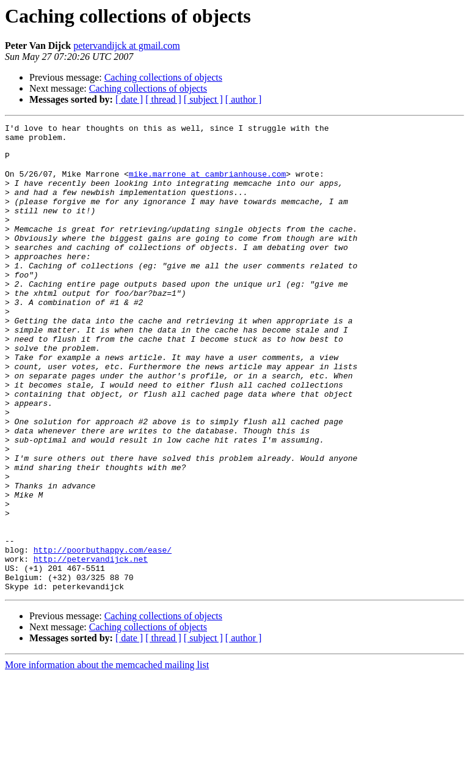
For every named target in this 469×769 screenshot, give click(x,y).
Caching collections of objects (163, 77)
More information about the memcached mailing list (107, 758)
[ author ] (243, 99)
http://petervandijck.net (91, 646)
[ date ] (129, 99)
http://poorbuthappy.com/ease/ (103, 635)
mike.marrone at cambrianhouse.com (207, 184)
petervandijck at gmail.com (126, 45)
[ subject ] (203, 99)
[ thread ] (163, 99)
